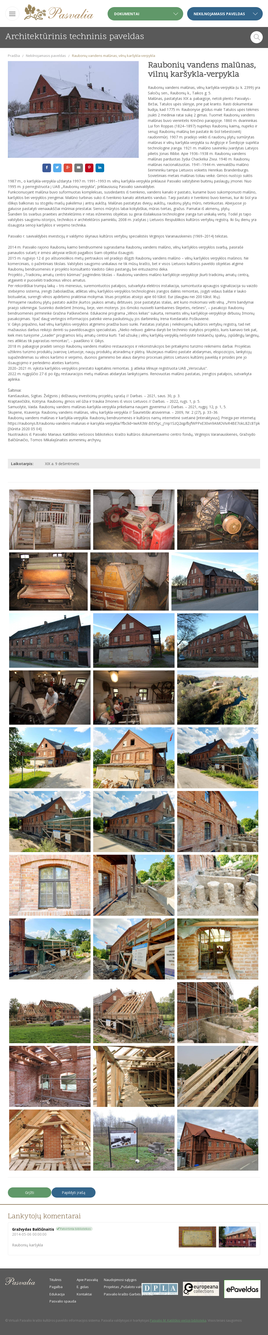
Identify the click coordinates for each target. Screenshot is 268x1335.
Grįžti (29, 1192)
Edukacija (57, 1294)
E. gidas (83, 1286)
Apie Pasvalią (87, 1279)
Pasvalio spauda (62, 1301)
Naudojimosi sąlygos (120, 1279)
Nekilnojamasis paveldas (46, 55)
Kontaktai (84, 1294)
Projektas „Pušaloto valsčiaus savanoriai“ (137, 1286)
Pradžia (14, 55)
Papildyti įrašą (73, 1192)
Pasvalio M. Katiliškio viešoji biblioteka (178, 1320)
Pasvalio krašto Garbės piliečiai (128, 1294)
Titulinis (55, 1279)
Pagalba (56, 1286)
